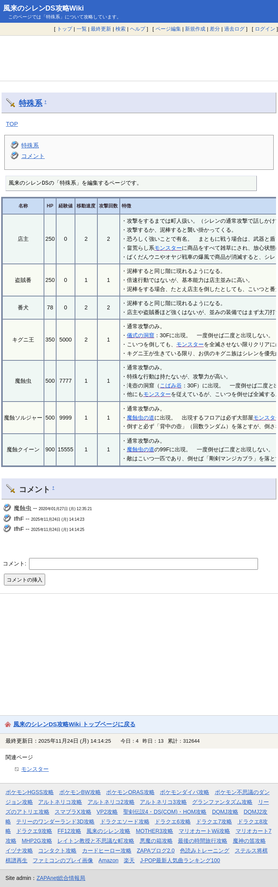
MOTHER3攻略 (155, 831)
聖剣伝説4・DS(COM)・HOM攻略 (165, 812)
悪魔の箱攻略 (156, 841)
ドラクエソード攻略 (125, 821)
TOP (12, 123)
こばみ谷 (171, 385)
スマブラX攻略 (73, 812)
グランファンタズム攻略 (222, 802)
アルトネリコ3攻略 (163, 802)
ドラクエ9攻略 (34, 831)
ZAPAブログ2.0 (155, 850)
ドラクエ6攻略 (173, 821)
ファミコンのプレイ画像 (63, 860)
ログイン (265, 29)
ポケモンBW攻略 (80, 792)
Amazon (109, 860)
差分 (215, 29)
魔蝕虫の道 (140, 417)
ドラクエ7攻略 (214, 821)
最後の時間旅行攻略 (202, 841)
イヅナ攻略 (19, 850)
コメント (33, 156)
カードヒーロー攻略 (107, 850)
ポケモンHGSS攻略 (29, 792)
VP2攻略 (107, 812)
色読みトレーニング (204, 850)
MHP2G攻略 (37, 841)
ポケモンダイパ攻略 (184, 792)
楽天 (129, 860)
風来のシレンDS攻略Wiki (43, 8)
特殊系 (30, 103)
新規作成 (195, 29)
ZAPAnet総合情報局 (61, 878)
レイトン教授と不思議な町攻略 (95, 841)
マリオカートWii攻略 (204, 831)
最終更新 (101, 29)
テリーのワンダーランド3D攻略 (55, 821)
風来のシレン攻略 (108, 831)
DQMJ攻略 (225, 812)
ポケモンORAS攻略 (130, 792)
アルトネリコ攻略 (60, 802)
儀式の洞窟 (140, 335)
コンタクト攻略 (57, 850)
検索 (120, 29)
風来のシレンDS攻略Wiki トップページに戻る (74, 724)
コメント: (15, 563)
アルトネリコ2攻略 (111, 802)
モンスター (168, 248)
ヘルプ (137, 29)
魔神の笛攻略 (249, 841)
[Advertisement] (139, 58)
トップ (64, 29)
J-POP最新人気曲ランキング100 (180, 860)
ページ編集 (168, 29)
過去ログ (234, 29)
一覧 (82, 29)
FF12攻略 (69, 831)
